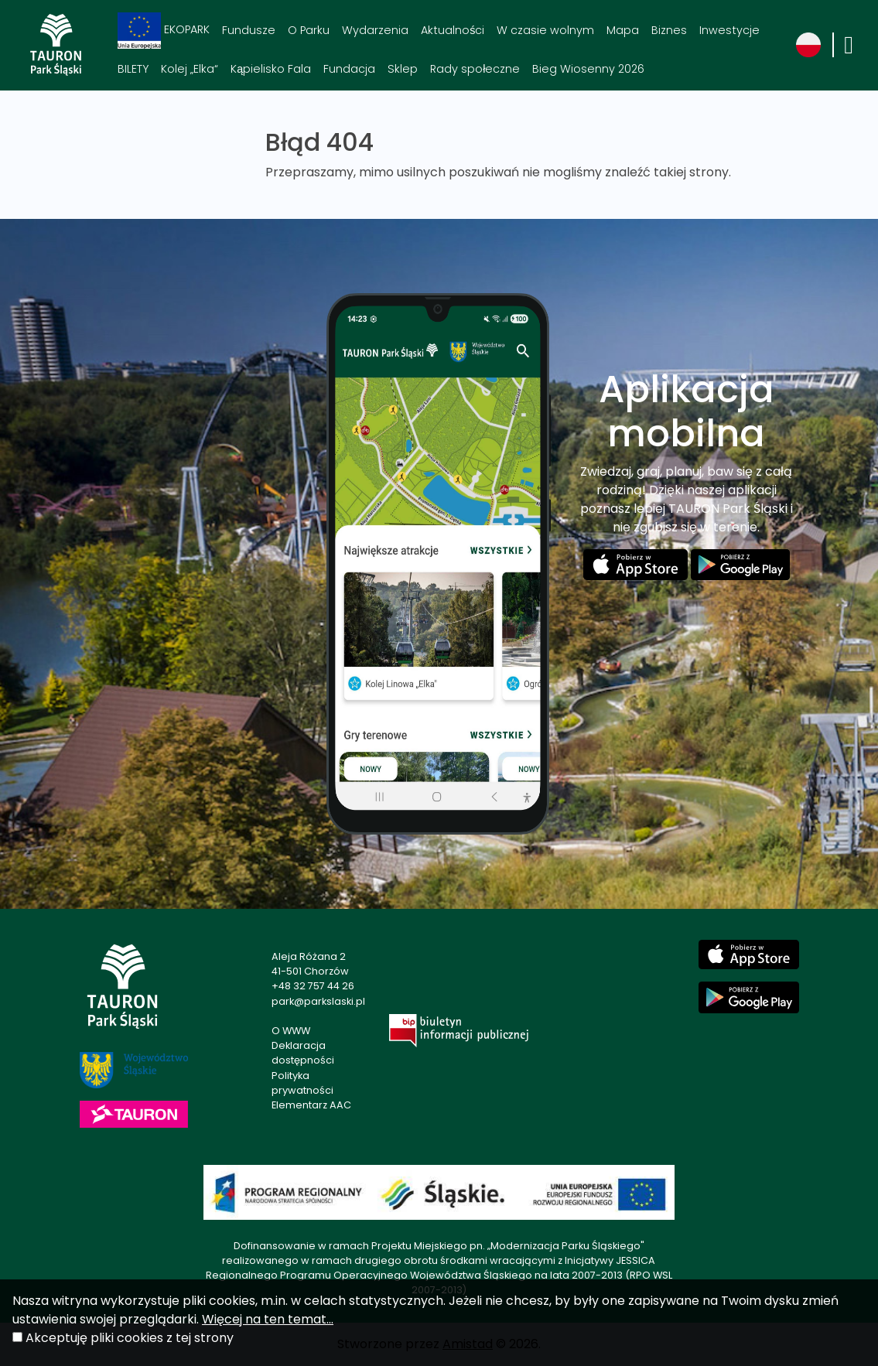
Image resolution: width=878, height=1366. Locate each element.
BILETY (133, 69)
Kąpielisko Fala (271, 69)
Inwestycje (729, 30)
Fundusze (248, 30)
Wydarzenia (375, 30)
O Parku (309, 30)
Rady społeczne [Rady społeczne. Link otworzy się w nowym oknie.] (475, 69)
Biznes (669, 30)
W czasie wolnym (545, 30)
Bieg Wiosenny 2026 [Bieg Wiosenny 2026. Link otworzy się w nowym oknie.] (588, 69)
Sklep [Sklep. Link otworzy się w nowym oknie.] (403, 69)
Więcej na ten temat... (267, 1319)
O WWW (291, 1030)
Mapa (622, 30)
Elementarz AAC (311, 1105)
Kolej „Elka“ (189, 69)
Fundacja (349, 69)
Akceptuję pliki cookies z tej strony (130, 1338)
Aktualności (452, 30)
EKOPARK (164, 30)
